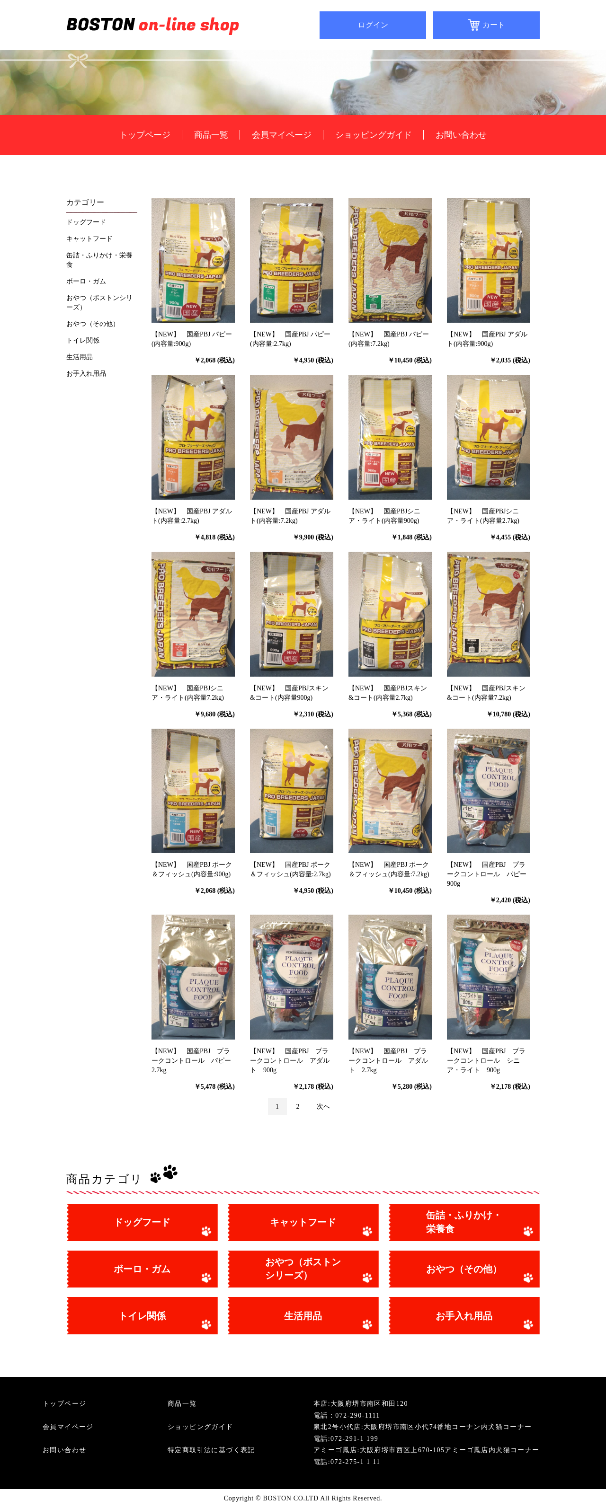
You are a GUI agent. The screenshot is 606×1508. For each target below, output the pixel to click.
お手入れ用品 (86, 373)
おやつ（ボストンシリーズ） (99, 302)
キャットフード (89, 238)
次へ (323, 1106)
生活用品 (79, 357)
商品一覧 (211, 135)
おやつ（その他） (92, 323)
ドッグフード (86, 222)
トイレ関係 (82, 340)
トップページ (144, 135)
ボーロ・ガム (86, 281)
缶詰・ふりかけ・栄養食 (99, 260)
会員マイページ (282, 135)
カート (493, 25)
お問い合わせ (461, 135)
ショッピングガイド (373, 135)
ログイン (373, 25)
